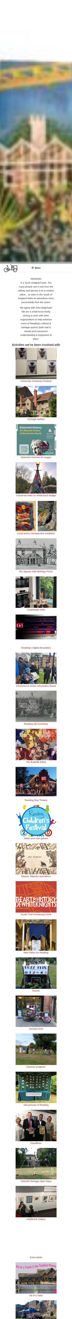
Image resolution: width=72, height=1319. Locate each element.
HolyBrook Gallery (36, 1219)
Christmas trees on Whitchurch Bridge (36, 495)
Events (36, 990)
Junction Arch (36, 1028)
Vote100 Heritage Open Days (36, 1181)
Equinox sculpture (36, 1066)
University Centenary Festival (36, 381)
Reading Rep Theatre (36, 800)
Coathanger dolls (36, 609)
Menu (36, 268)
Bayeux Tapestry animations (36, 876)
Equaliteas (35, 1143)
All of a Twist (36, 1295)
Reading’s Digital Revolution (36, 647)
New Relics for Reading (36, 952)
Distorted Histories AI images (36, 457)
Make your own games (36, 838)
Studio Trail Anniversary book (36, 914)
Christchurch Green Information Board (36, 686)
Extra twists (36, 1257)
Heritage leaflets (35, 419)
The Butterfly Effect (36, 762)
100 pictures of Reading (35, 1105)
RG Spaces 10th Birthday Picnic (36, 571)
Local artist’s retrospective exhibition (36, 533)
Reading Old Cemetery (36, 724)
